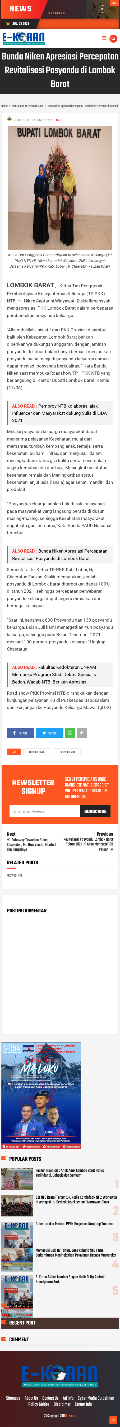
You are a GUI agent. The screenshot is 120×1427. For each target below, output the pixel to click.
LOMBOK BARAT (37, 752)
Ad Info (68, 1399)
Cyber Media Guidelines (96, 1399)
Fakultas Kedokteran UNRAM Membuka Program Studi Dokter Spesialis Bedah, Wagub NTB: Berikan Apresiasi (54, 674)
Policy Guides (38, 1405)
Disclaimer (62, 1405)
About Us (31, 1399)
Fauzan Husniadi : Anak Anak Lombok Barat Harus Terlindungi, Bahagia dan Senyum (70, 1173)
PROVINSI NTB (67, 752)
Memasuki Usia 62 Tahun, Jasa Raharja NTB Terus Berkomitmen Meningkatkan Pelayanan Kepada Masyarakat (76, 1253)
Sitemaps (13, 1399)
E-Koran (71, 1416)
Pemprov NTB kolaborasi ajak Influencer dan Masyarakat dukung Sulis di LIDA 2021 (59, 413)
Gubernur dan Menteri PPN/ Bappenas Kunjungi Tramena (74, 1224)
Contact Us (50, 1399)
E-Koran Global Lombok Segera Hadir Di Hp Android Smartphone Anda (70, 1279)
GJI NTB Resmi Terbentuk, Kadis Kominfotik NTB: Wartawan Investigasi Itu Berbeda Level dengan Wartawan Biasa (76, 1200)
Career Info (83, 1405)
